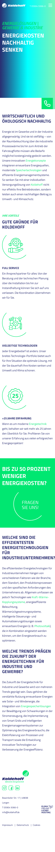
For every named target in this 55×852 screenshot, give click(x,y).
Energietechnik (38, 424)
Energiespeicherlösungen (36, 706)
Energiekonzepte (36, 160)
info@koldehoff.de (11, 812)
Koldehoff (37, 184)
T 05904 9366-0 (38, 6)
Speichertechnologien (29, 170)
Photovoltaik (42, 626)
